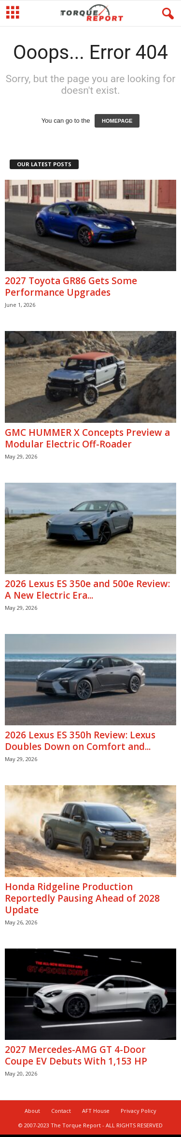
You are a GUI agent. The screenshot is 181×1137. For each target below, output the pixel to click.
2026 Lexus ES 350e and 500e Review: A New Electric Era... (87, 589)
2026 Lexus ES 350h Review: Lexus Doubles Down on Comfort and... (80, 741)
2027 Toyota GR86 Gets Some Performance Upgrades (71, 286)
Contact (61, 1110)
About (32, 1110)
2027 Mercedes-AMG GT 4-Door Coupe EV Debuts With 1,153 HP (76, 1055)
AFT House (96, 1110)
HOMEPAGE (117, 121)
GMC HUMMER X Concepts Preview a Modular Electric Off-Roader (87, 438)
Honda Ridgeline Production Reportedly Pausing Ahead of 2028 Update (82, 898)
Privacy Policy (138, 1110)
